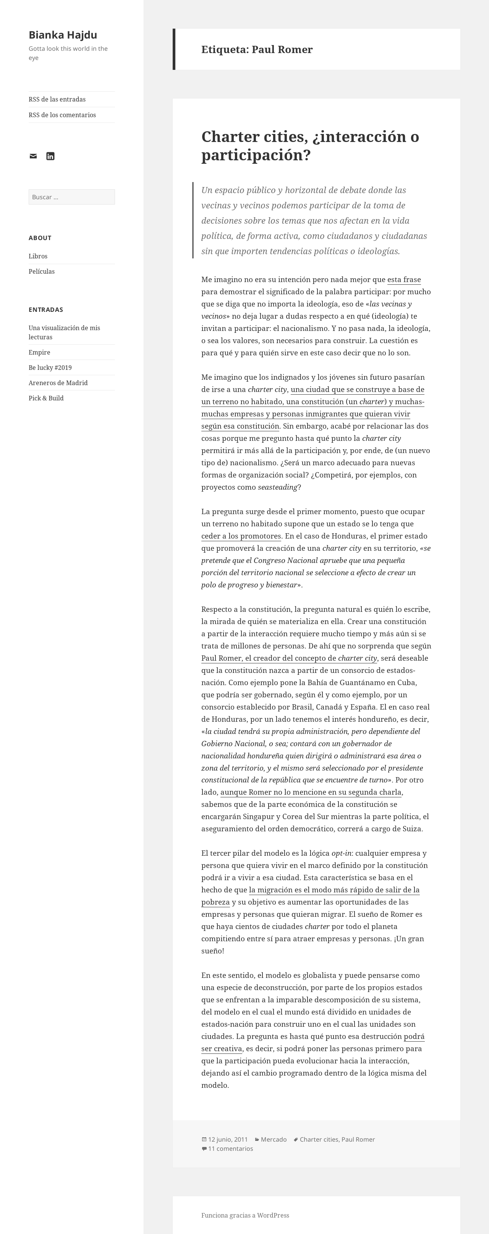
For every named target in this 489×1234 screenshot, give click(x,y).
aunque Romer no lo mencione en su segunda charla (311, 792)
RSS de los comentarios (62, 115)
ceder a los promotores (241, 536)
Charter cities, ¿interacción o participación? (310, 145)
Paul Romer (358, 1139)
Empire (39, 352)
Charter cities (319, 1139)
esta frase (404, 279)
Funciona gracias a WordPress (245, 1215)
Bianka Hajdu (63, 34)
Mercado (274, 1139)
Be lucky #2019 (50, 367)
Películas (42, 271)
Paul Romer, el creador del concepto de (289, 658)
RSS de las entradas (57, 99)
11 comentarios (230, 1148)
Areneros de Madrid (58, 383)
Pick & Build (46, 398)
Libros (38, 256)
